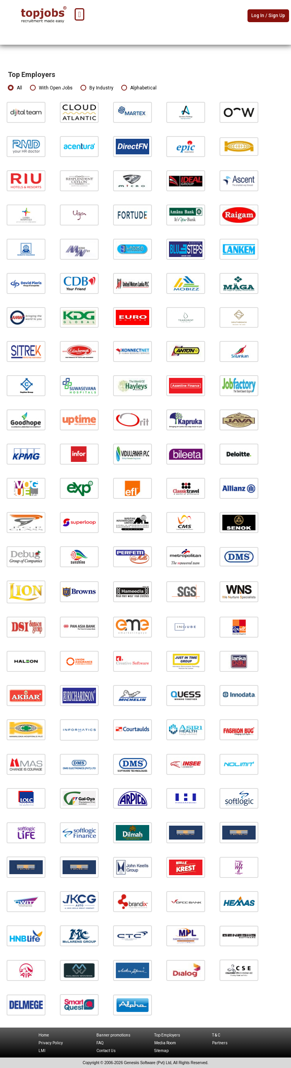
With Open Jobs (51, 88)
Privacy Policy (50, 1043)
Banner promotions (113, 1035)
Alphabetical (139, 88)
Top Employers (167, 1035)
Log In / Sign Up (268, 15)
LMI (41, 1051)
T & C (216, 1035)
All (15, 88)
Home (43, 1035)
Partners (220, 1043)
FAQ (100, 1043)
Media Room (165, 1043)
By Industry (96, 88)
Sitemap (161, 1051)
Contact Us (106, 1051)
